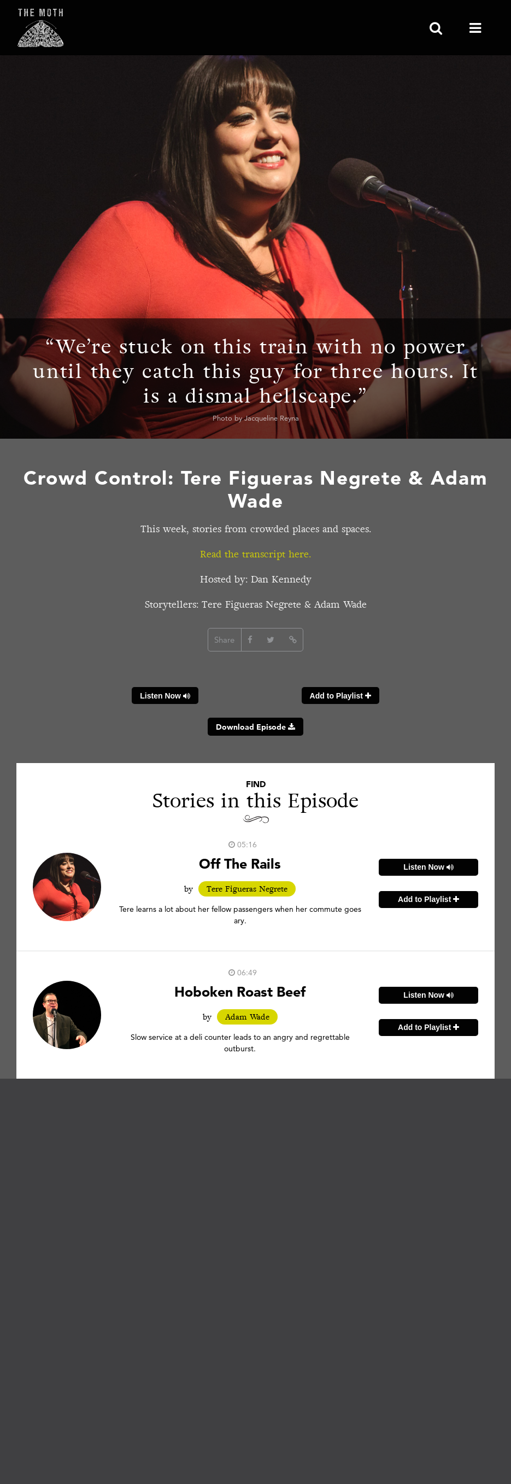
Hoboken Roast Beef (240, 991)
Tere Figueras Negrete (247, 889)
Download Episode (255, 727)
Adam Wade (247, 1017)
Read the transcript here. (255, 554)
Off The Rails (240, 863)
